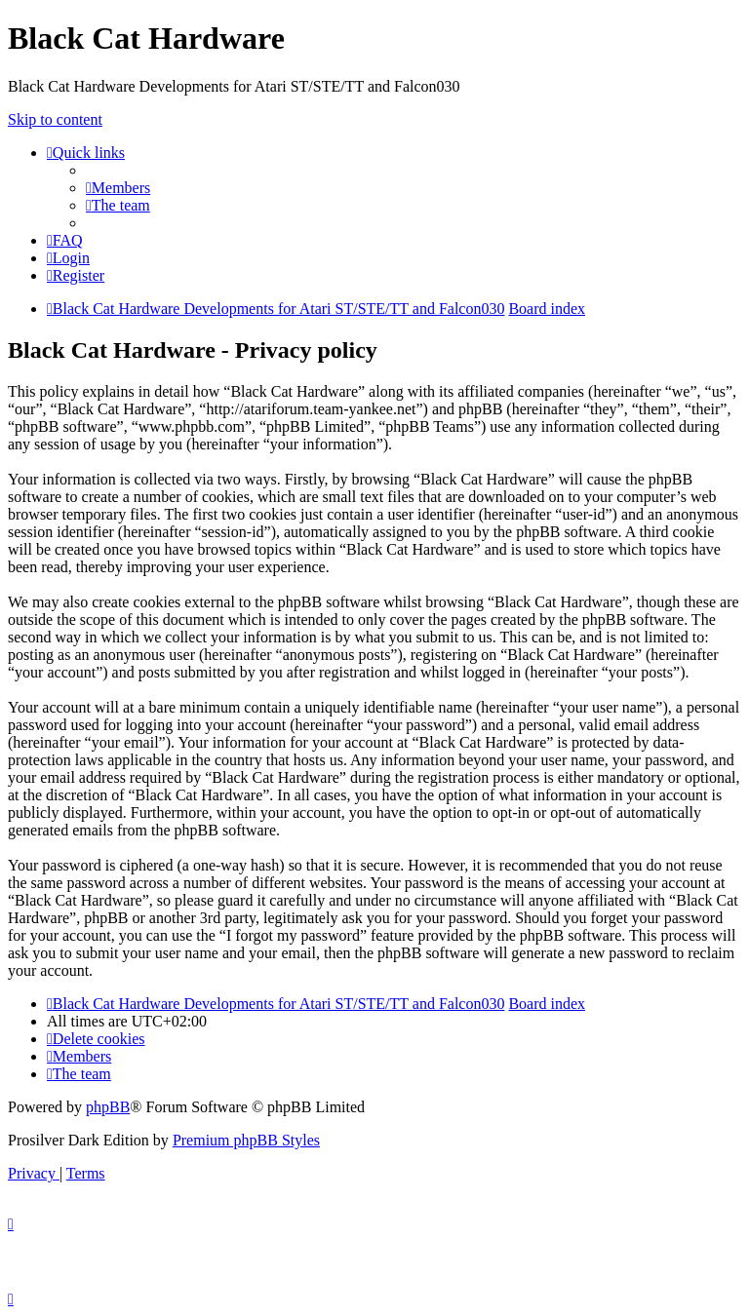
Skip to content (55, 119)
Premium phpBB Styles (246, 1140)
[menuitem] (118, 187)
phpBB (108, 1107)
